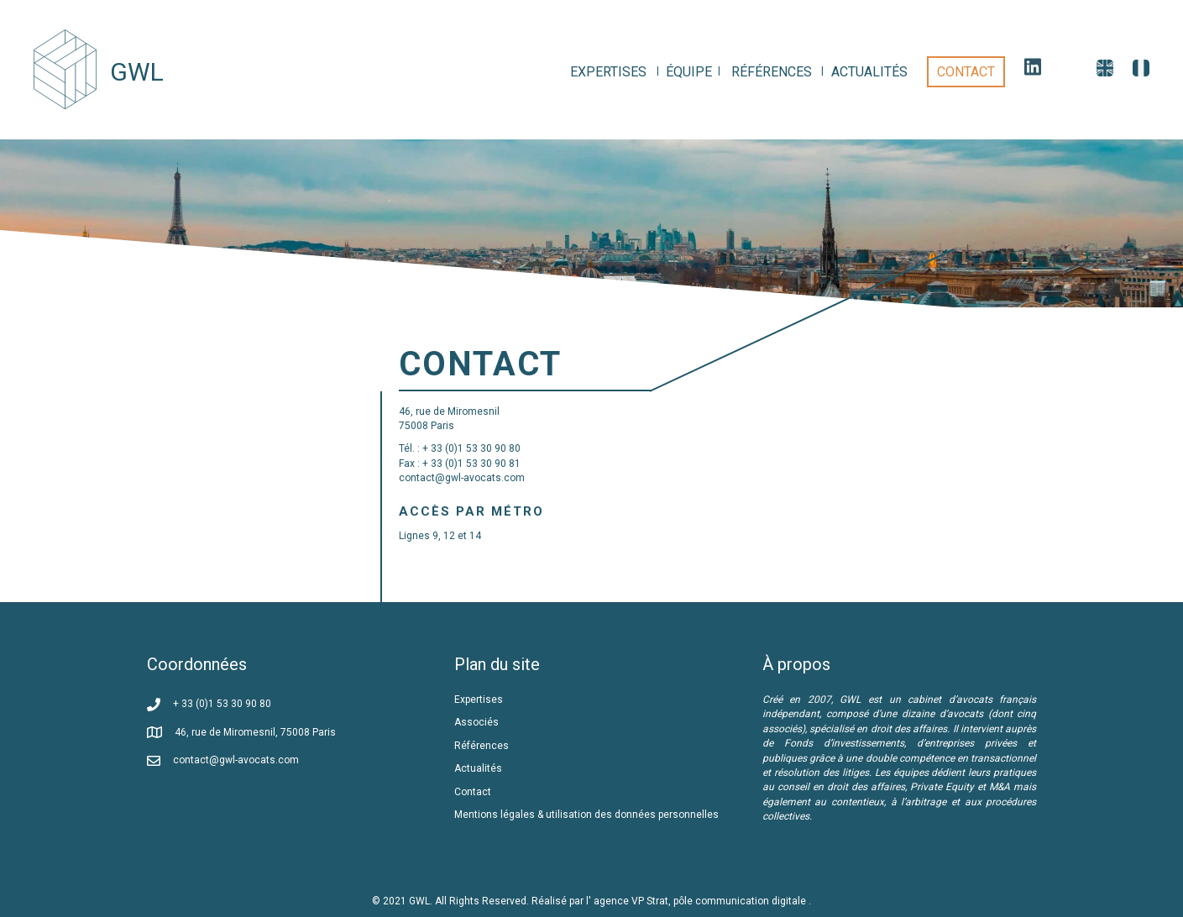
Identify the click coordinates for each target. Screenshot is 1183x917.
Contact (472, 792)
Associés (477, 722)
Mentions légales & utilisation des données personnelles (586, 814)
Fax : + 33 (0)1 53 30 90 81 (460, 463)
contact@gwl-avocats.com (462, 478)
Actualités (478, 768)
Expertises (478, 699)
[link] (608, 71)
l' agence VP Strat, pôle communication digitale (697, 901)
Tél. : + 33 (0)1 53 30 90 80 (460, 448)
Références (482, 746)
